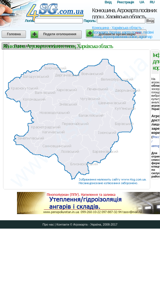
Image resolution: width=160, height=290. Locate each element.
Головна (14, 34)
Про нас (48, 224)
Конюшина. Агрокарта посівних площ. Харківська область (124, 13)
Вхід (108, 2)
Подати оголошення (59, 34)
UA (141, 2)
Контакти (62, 224)
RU (152, 2)
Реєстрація (125, 2)
